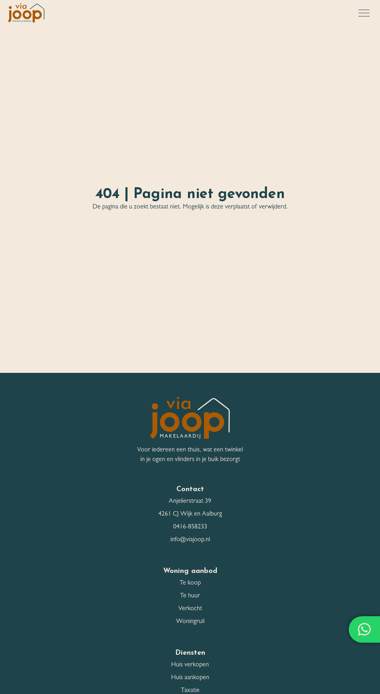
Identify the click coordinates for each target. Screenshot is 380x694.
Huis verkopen (190, 665)
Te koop (190, 583)
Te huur (190, 596)
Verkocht (190, 609)
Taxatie (190, 691)
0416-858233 (190, 527)
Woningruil (190, 622)
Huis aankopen (190, 678)
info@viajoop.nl (190, 540)
